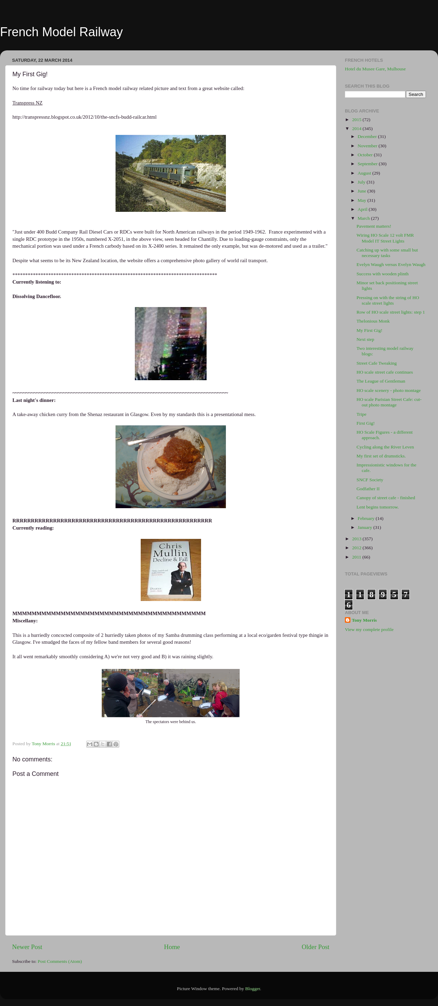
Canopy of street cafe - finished (386, 497)
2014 (357, 128)
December (368, 136)
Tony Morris (364, 620)
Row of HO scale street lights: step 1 (391, 312)
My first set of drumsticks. (381, 455)
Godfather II (368, 488)
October (366, 154)
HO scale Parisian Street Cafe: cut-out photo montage (389, 402)
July (362, 182)
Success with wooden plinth (383, 273)
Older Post (315, 946)
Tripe (362, 414)
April (363, 209)
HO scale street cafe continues (385, 372)
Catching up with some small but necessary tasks (387, 252)
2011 (357, 557)
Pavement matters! (374, 226)
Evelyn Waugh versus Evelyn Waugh (391, 264)
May (362, 200)
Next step (365, 339)
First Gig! (366, 423)
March (364, 218)
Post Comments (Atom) (60, 961)
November (368, 145)
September (368, 163)
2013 (357, 538)
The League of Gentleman (381, 381)
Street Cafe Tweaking (377, 363)
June (362, 191)
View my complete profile (369, 629)
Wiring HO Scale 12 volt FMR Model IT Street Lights (385, 238)
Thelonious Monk (373, 321)
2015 (357, 119)
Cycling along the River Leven (385, 447)
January (365, 527)
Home (172, 946)
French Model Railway (61, 32)
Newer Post (27, 946)
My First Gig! (369, 330)
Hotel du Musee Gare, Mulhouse (375, 68)
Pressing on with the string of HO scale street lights (388, 300)
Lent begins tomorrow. (378, 507)
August (365, 173)
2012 (357, 547)
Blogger (252, 988)
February (367, 518)
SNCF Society (370, 479)
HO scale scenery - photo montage (389, 390)
